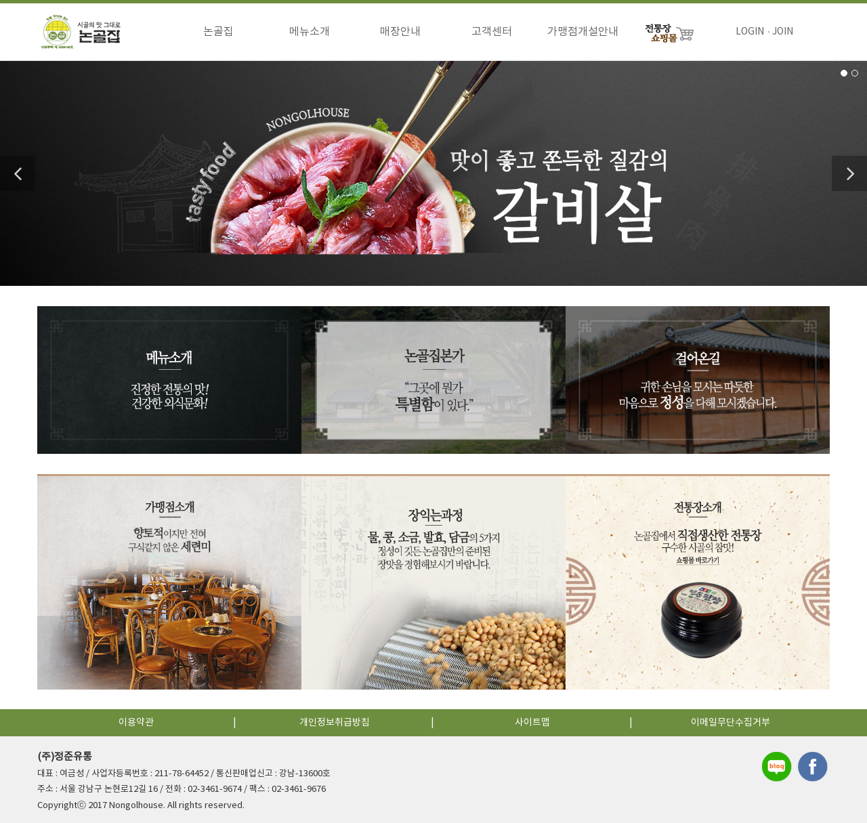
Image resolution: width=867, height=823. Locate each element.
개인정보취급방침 (334, 722)
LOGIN (750, 31)
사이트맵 (532, 722)
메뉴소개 (309, 32)
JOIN (782, 31)
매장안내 (400, 32)
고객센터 (491, 32)
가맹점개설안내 (582, 32)
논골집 (218, 32)
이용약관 (136, 722)
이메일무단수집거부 (730, 722)
